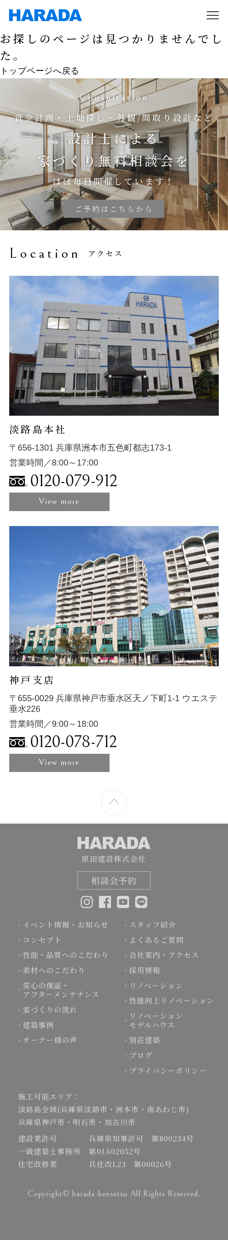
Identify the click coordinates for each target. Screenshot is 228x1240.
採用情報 (144, 975)
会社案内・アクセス (164, 960)
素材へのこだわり (54, 975)
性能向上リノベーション (171, 1005)
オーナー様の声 (50, 1045)
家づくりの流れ (50, 1015)
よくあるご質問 (156, 945)
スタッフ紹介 (152, 930)
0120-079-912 (73, 481)
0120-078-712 (73, 742)
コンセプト (42, 945)
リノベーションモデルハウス (156, 1026)
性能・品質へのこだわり (66, 960)
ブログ (141, 1060)
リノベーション (156, 991)
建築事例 (38, 1030)
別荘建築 (144, 1045)
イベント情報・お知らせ (65, 930)
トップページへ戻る (39, 70)
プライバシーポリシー (168, 1076)
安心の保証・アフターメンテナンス (61, 995)
